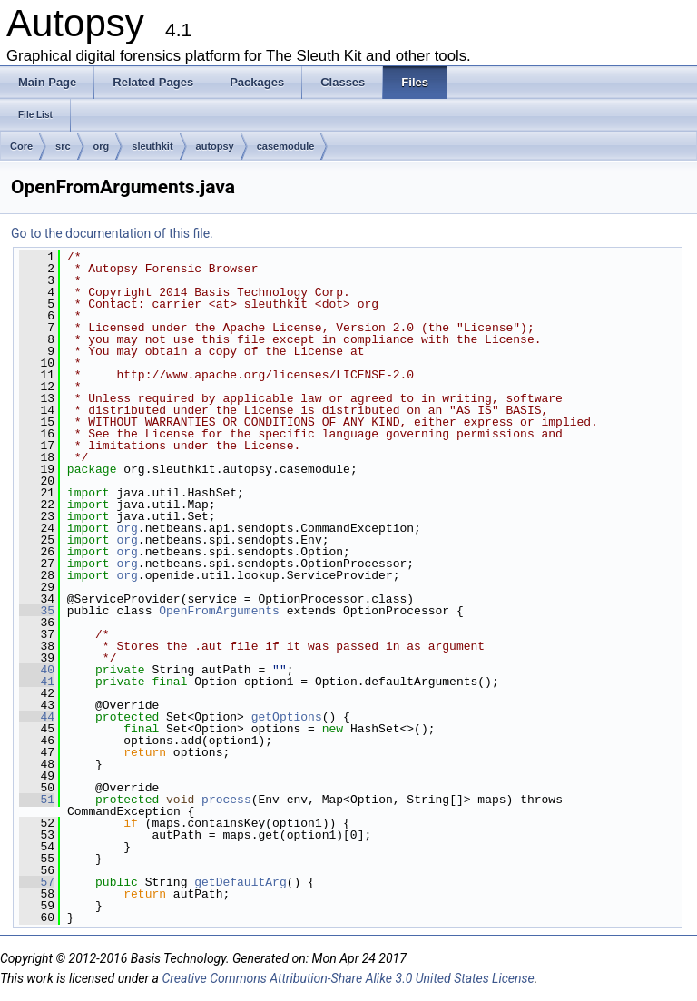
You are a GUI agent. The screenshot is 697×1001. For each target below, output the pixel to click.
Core (21, 146)
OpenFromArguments (219, 611)
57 (36, 882)
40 (36, 670)
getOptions (286, 717)
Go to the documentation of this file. (112, 233)
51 (36, 799)
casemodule (286, 146)
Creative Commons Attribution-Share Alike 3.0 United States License (348, 978)
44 (36, 717)
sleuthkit (152, 146)
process (226, 799)
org (101, 146)
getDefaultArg (240, 882)
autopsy (215, 146)
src (63, 146)
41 (36, 681)
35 (36, 611)
